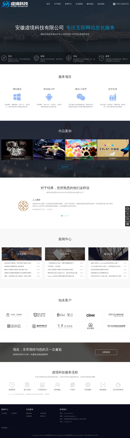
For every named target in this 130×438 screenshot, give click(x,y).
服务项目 (90, 4)
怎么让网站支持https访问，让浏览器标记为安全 (106, 266)
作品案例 (79, 4)
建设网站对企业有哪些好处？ (100, 273)
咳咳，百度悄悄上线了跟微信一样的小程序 (17, 276)
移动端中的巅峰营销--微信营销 (14, 266)
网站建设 (29, 413)
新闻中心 (68, 4)
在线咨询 (127, 208)
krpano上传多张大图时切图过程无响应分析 (61, 276)
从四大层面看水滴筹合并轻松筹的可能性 (60, 269)
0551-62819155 (127, 213)
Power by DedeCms (78, 435)
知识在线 (101, 4)
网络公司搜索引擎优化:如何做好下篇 (15, 269)
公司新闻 (4, 413)
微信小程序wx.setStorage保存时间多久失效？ (105, 263)
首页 (48, 4)
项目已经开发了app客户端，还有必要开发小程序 (106, 276)
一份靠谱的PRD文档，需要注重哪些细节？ (61, 263)
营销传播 (43, 413)
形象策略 (29, 416)
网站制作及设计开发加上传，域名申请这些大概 (62, 273)
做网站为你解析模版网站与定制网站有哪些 (17, 273)
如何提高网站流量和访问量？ (100, 269)
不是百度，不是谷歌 (54, 266)
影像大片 (43, 416)
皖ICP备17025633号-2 (91, 435)
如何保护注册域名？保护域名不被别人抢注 (17, 263)
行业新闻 (14, 413)
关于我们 (57, 4)
